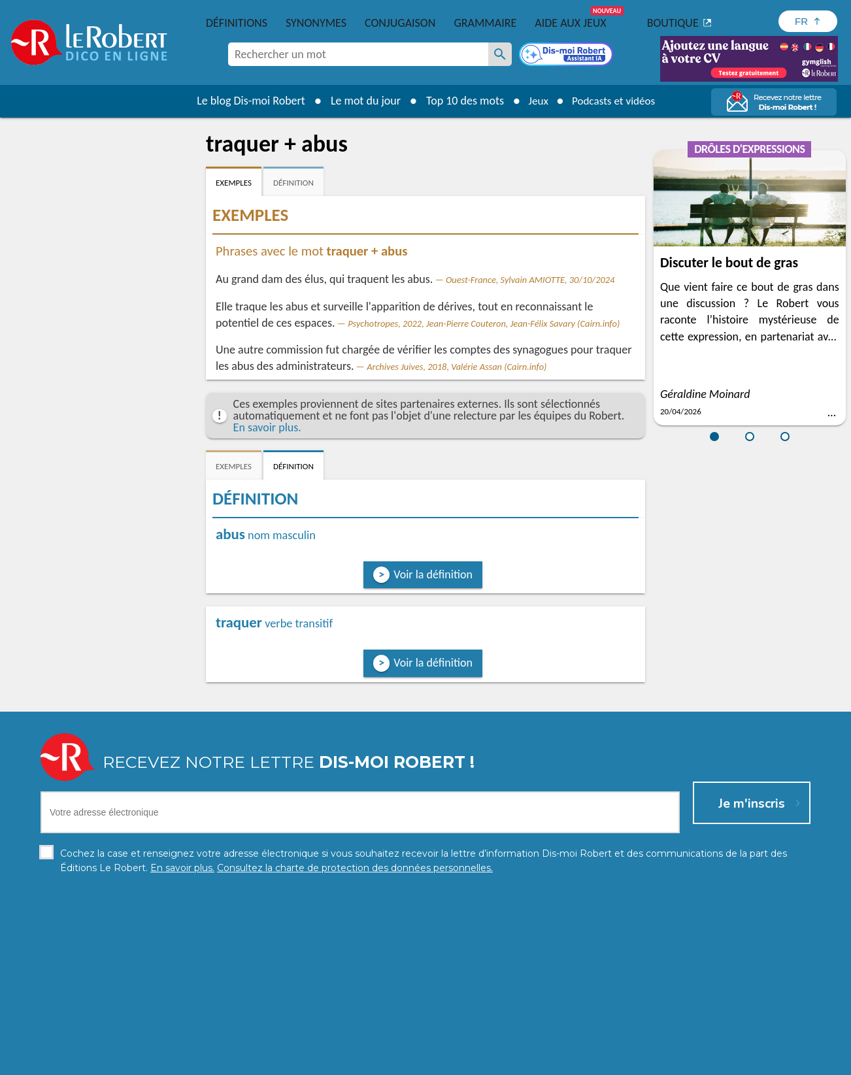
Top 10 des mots (460, 100)
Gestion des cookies (511, 1061)
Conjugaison (400, 23)
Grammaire (485, 23)
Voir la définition (433, 574)
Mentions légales (424, 1061)
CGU (570, 1061)
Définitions (236, 23)
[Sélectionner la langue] (807, 21)
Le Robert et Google (630, 1061)
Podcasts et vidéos (615, 100)
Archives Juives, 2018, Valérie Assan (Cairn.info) (456, 366)
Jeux (535, 100)
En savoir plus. (267, 427)
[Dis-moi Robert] (567, 55)
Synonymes (316, 23)
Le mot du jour (361, 100)
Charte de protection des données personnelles (279, 1061)
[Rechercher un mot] (500, 54)
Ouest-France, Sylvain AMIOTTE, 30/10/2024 (530, 280)
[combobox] (358, 54)
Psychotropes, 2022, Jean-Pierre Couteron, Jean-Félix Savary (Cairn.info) (484, 323)
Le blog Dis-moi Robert (246, 100)
